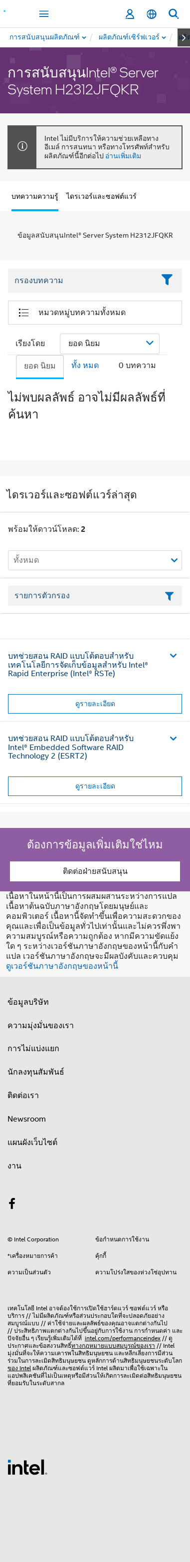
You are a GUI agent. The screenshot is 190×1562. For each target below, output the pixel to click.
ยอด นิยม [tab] (40, 366)
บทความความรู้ (34, 196)
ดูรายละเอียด (95, 703)
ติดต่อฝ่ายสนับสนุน (95, 871)
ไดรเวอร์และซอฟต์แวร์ (101, 196)
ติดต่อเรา (23, 1096)
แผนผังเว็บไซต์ (32, 1143)
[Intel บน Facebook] (11, 1205)
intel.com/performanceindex (123, 1338)
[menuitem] (130, 37)
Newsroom (26, 1119)
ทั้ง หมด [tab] (85, 366)
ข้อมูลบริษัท (28, 1002)
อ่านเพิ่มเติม (123, 155)
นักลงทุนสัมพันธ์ (35, 1072)
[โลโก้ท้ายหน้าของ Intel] (27, 1467)
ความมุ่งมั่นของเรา (40, 1026)
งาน (14, 1166)
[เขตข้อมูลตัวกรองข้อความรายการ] (95, 596)
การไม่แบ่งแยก (33, 1049)
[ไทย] (151, 14)
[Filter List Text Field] (81, 281)
